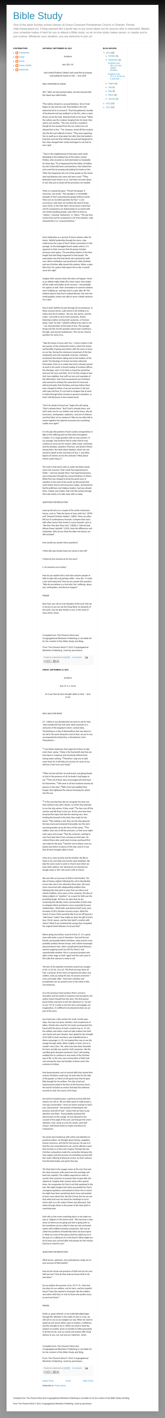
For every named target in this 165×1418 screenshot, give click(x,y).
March (111, 95)
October (112, 56)
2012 (108, 103)
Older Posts (88, 1381)
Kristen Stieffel (25, 65)
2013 (108, 53)
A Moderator (24, 53)
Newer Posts (48, 1381)
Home (68, 1381)
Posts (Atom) (60, 1385)
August (111, 83)
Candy (22, 57)
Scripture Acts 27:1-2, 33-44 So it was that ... (116, 76)
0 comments (77, 657)
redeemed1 (24, 70)
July (110, 87)
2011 (108, 107)
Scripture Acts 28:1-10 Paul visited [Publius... (114, 66)
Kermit (22, 61)
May (110, 91)
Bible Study (38, 15)
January (112, 99)
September (113, 60)
